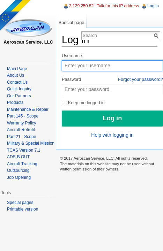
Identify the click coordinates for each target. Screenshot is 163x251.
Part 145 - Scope (22, 116)
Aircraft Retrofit (21, 129)
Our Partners (19, 95)
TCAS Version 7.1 (23, 150)
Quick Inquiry (19, 88)
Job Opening (19, 177)
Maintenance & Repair (28, 109)
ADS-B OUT (18, 156)
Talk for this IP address (118, 5)
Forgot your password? (140, 79)
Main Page (17, 68)
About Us (15, 75)
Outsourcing (18, 170)
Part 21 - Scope (21, 136)
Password (112, 79)
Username (72, 55)
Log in (153, 5)
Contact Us (17, 82)
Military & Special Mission (30, 143)
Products (15, 102)
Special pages (20, 202)
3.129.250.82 (81, 5)
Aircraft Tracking (22, 163)
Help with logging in (112, 135)
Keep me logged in (83, 102)
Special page (71, 22)
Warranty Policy (21, 123)
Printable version (22, 209)
